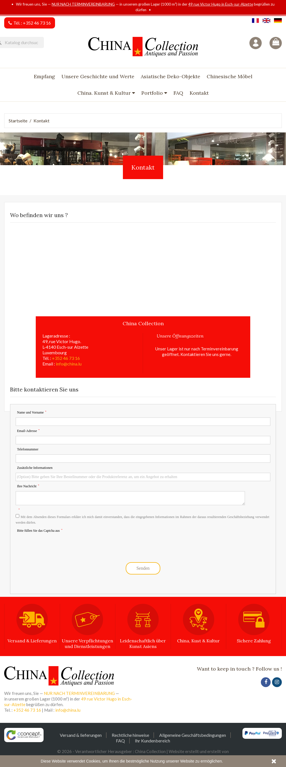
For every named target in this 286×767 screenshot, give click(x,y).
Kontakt (199, 93)
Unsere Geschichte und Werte (97, 76)
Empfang (44, 76)
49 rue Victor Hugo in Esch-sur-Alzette (220, 4)
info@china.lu (69, 363)
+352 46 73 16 (37, 22)
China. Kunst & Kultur (104, 93)
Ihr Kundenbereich (152, 740)
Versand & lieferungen (81, 735)
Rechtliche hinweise (130, 735)
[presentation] (58, 546)
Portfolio (152, 93)
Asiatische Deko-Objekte (170, 76)
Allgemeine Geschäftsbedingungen (192, 735)
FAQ (178, 93)
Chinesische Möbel (229, 76)
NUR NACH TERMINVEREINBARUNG (83, 4)
